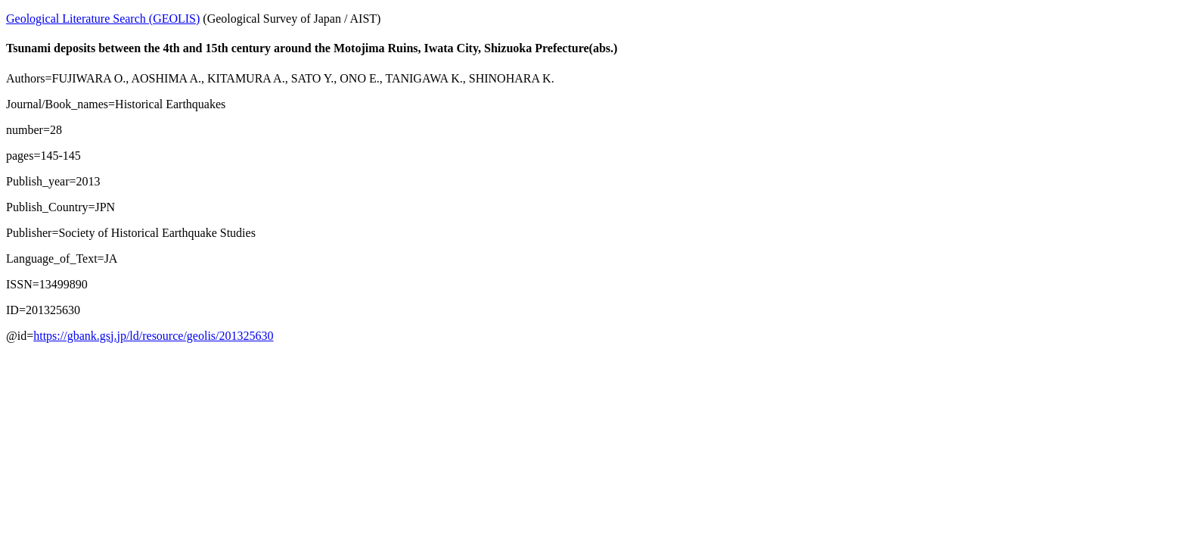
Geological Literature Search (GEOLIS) (103, 18)
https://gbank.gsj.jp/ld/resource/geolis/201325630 (153, 335)
